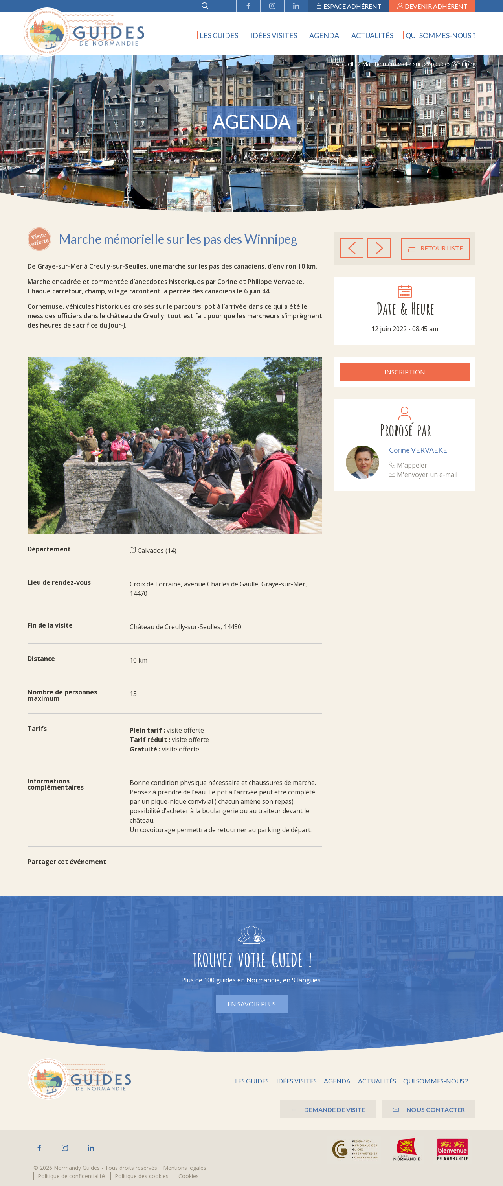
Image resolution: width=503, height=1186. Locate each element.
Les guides (219, 35)
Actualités (372, 35)
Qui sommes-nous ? (440, 35)
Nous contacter (428, 1109)
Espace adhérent (349, 6)
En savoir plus (252, 1003)
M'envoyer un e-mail (423, 474)
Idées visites (273, 35)
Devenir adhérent (432, 6)
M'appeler (408, 464)
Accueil (344, 64)
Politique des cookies (142, 1176)
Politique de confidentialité (71, 1176)
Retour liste (435, 248)
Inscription (404, 371)
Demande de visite (323, 1109)
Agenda (324, 35)
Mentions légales (184, 1167)
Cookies (188, 1176)
